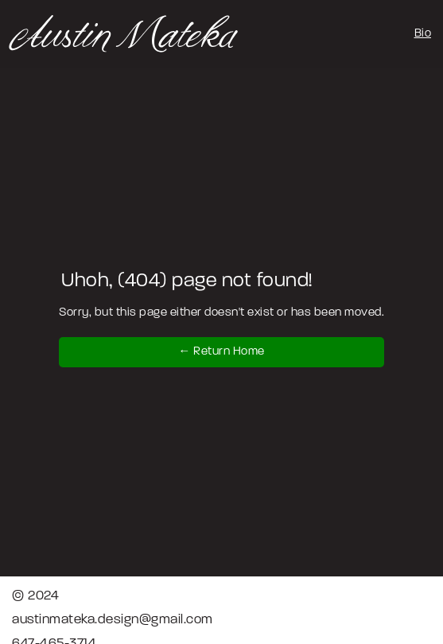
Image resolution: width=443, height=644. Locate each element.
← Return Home (221, 352)
